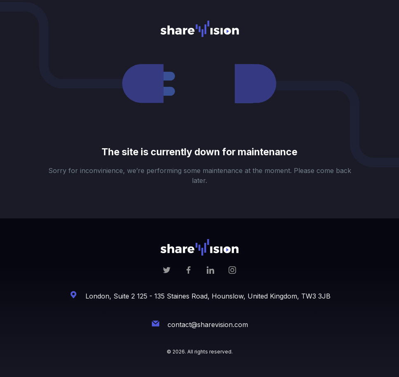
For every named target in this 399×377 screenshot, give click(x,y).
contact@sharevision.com (208, 324)
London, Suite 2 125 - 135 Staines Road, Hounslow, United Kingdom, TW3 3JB (208, 296)
